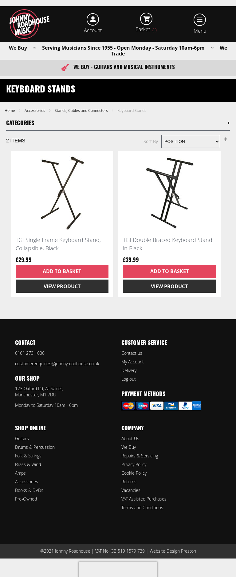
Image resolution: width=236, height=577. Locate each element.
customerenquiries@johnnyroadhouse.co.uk (57, 363)
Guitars (22, 438)
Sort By (151, 141)
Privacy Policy (133, 464)
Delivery (128, 370)
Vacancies (130, 490)
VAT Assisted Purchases (144, 499)
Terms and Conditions (142, 507)
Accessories (35, 110)
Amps (20, 473)
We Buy (128, 447)
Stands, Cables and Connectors (82, 110)
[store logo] (30, 24)
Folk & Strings (28, 456)
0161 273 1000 (30, 353)
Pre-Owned (26, 499)
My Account (132, 362)
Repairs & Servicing (139, 456)
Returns (128, 482)
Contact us (131, 353)
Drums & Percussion (35, 447)
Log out (128, 379)
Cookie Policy (134, 473)
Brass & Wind (28, 464)
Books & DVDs (29, 490)
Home (10, 110)
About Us (130, 438)
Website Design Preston (173, 551)
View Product (62, 286)
